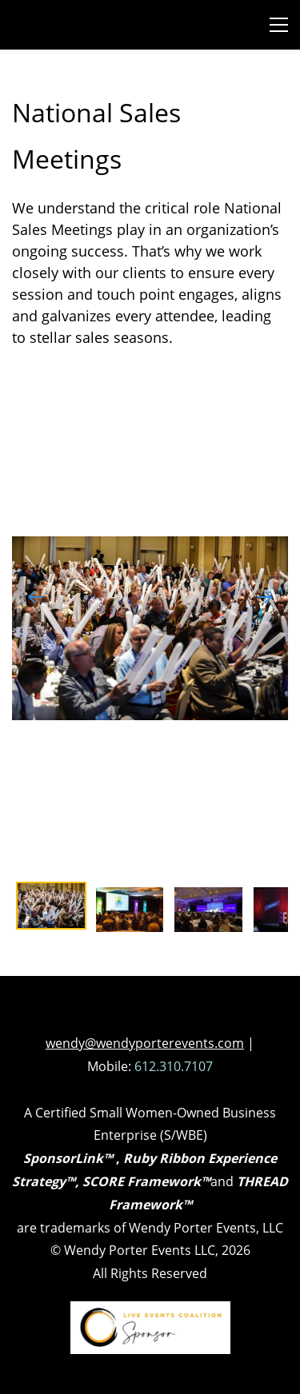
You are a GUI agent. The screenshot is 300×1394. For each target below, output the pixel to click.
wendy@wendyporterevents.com (145, 1043)
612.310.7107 (173, 1066)
